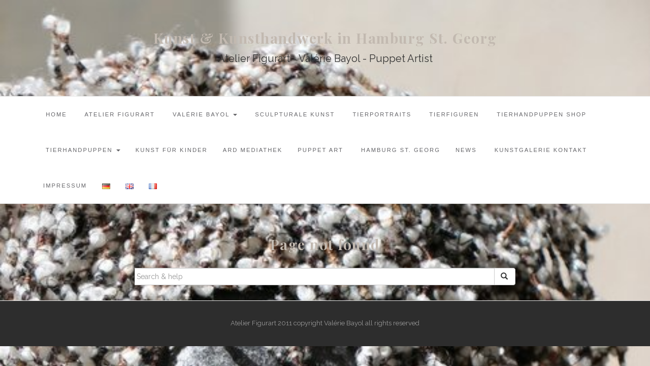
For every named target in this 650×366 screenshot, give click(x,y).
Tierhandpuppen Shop (540, 114)
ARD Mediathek (253, 150)
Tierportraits (381, 114)
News (466, 150)
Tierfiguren (453, 114)
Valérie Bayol (203, 114)
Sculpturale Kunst (293, 114)
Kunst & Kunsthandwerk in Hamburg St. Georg (325, 37)
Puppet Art (320, 150)
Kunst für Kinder (172, 150)
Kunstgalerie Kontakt (539, 150)
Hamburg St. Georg (399, 150)
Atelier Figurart (118, 114)
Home (55, 114)
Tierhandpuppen (81, 150)
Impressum (65, 185)
